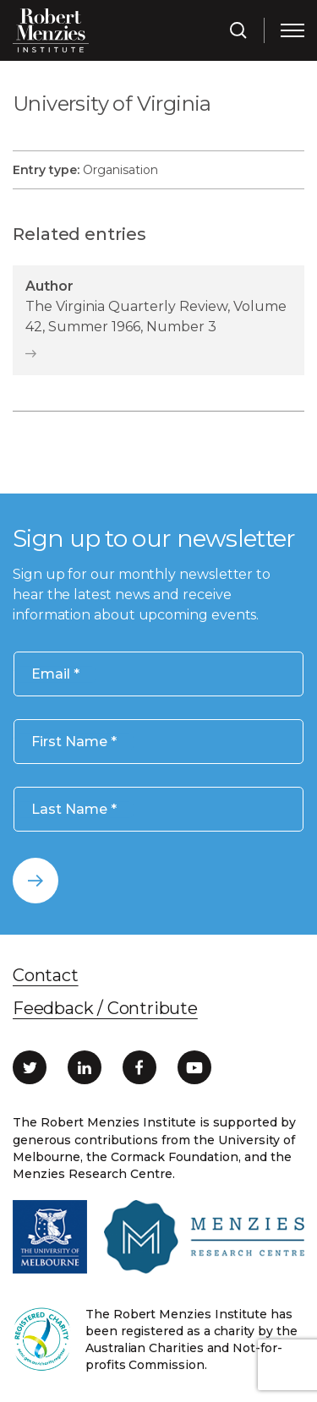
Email (55, 674)
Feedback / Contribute (105, 1008)
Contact (46, 975)
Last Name (74, 810)
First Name (74, 742)
